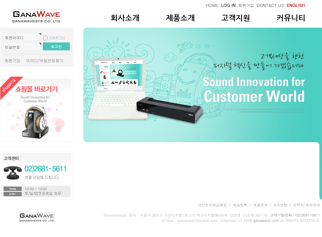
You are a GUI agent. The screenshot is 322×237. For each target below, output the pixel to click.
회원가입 (246, 5)
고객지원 (235, 17)
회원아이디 (14, 37)
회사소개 (125, 17)
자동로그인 (57, 37)
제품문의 (260, 204)
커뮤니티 (291, 17)
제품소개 (180, 17)
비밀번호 (12, 47)
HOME (212, 5)
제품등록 (240, 204)
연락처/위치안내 (306, 204)
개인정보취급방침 (212, 204)
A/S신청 (280, 204)
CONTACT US (270, 5)
